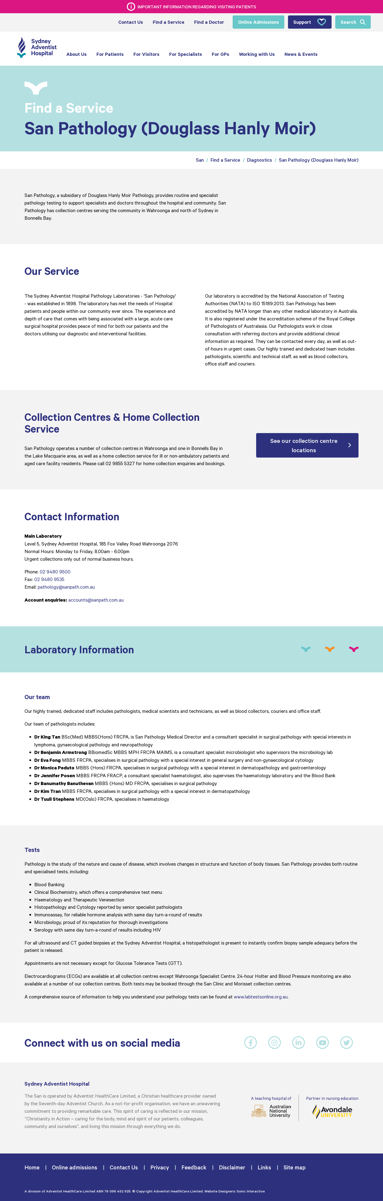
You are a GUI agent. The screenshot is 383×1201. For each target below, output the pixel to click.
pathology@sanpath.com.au (66, 587)
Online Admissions (258, 22)
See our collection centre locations (303, 445)
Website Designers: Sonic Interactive (234, 1191)
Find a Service (225, 160)
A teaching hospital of (271, 1107)
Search (348, 22)
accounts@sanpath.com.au (96, 600)
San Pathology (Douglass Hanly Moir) (319, 160)
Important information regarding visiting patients (197, 6)
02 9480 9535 (49, 579)
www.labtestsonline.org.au (260, 996)
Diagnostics (259, 160)
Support (309, 22)
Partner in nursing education (332, 1107)
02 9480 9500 (55, 571)
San (200, 160)
